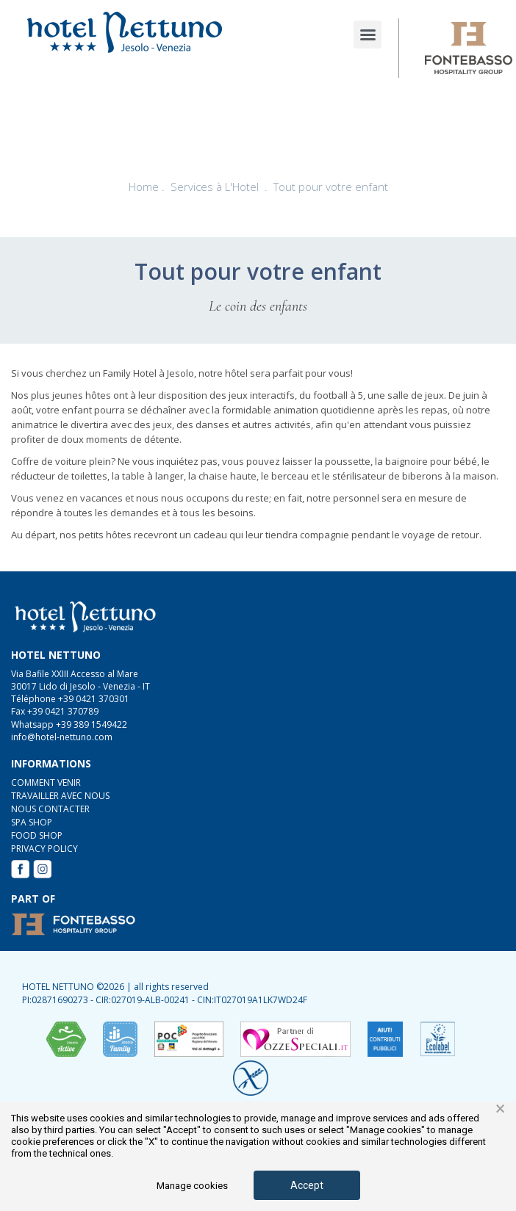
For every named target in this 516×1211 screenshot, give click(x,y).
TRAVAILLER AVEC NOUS (60, 795)
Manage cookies (192, 1185)
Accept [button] (306, 1185)
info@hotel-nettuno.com (61, 737)
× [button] (500, 1109)
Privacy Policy (44, 848)
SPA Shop (31, 822)
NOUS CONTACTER (50, 809)
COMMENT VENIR (46, 782)
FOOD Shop (36, 835)
